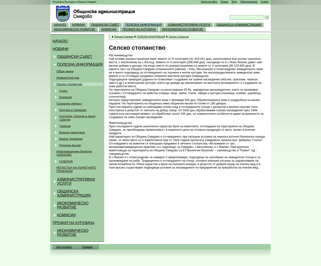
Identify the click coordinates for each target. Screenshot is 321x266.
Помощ (224, 1)
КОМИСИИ (108, 29)
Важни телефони (70, 139)
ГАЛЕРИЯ (66, 161)
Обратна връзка (248, 1)
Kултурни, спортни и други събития (77, 117)
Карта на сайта (209, 1)
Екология (65, 97)
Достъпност (64, 247)
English (264, 1)
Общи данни (64, 71)
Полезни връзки (70, 145)
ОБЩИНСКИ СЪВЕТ (105, 24)
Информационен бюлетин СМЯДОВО (74, 153)
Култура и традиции (72, 110)
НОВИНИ (78, 24)
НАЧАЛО (60, 24)
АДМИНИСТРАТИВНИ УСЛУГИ (189, 24)
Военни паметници (72, 132)
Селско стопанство (69, 84)
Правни (87, 247)
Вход (234, 1)
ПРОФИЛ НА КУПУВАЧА (139, 29)
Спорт (63, 90)
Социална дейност (69, 103)
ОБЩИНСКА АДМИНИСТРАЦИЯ (239, 24)
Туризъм (65, 126)
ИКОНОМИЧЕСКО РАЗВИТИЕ (74, 29)
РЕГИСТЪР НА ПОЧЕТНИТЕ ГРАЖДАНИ (76, 169)
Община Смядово (123, 36)
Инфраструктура (67, 77)
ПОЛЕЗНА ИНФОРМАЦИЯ (143, 24)
